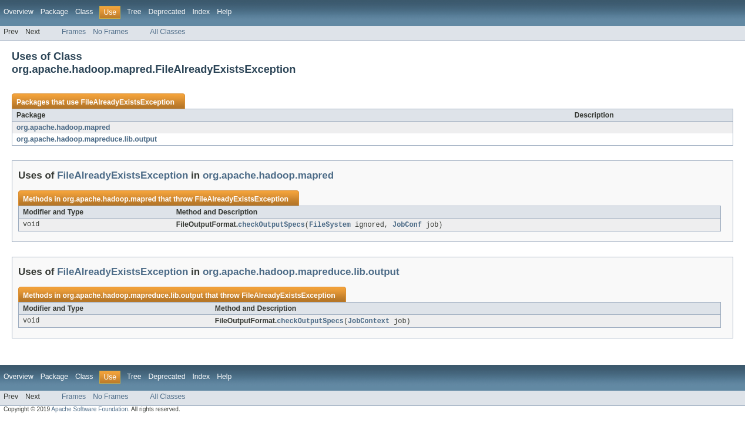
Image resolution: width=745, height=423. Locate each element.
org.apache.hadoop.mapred (63, 127)
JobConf (407, 225)
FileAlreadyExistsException (127, 102)
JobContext (369, 322)
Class (84, 12)
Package (54, 12)
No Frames (110, 32)
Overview (18, 12)
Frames (74, 32)
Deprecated (167, 12)
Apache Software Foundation (89, 410)
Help (224, 12)
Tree (134, 12)
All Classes (167, 32)
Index (201, 12)
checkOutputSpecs (271, 225)
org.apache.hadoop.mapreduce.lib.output (86, 139)
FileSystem (330, 225)
